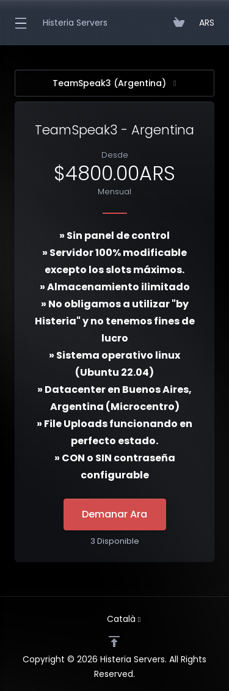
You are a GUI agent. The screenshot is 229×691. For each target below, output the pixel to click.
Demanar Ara (114, 514)
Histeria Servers (75, 22)
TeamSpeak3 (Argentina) (114, 83)
